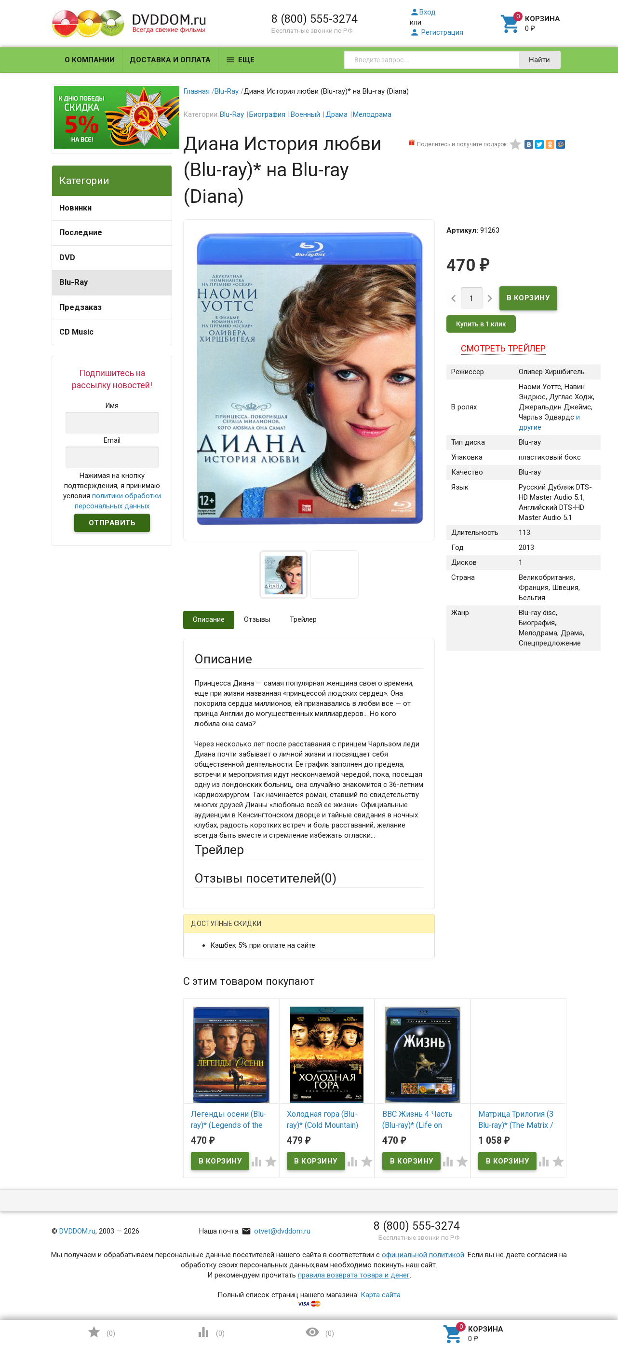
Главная (196, 91)
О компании (90, 60)
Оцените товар (218, 1054)
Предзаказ (80, 307)
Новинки (75, 207)
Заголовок (212, 1028)
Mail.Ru (256, 931)
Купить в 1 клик (481, 324)
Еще (240, 60)
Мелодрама (372, 114)
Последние (80, 232)
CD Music (76, 332)
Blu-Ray (73, 282)
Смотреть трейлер (503, 348)
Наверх (577, 1300)
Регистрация (436, 32)
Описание (209, 619)
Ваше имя (210, 964)
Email (202, 991)
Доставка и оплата (170, 60)
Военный (305, 114)
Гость (206, 930)
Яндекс (374, 931)
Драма (336, 114)
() (101, 1332)
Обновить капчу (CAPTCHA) (316, 1216)
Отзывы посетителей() (265, 878)
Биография (267, 114)
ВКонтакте (315, 931)
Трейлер (303, 619)
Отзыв (204, 1070)
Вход (423, 12)
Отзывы (257, 619)
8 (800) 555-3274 (314, 19)
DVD (67, 257)
